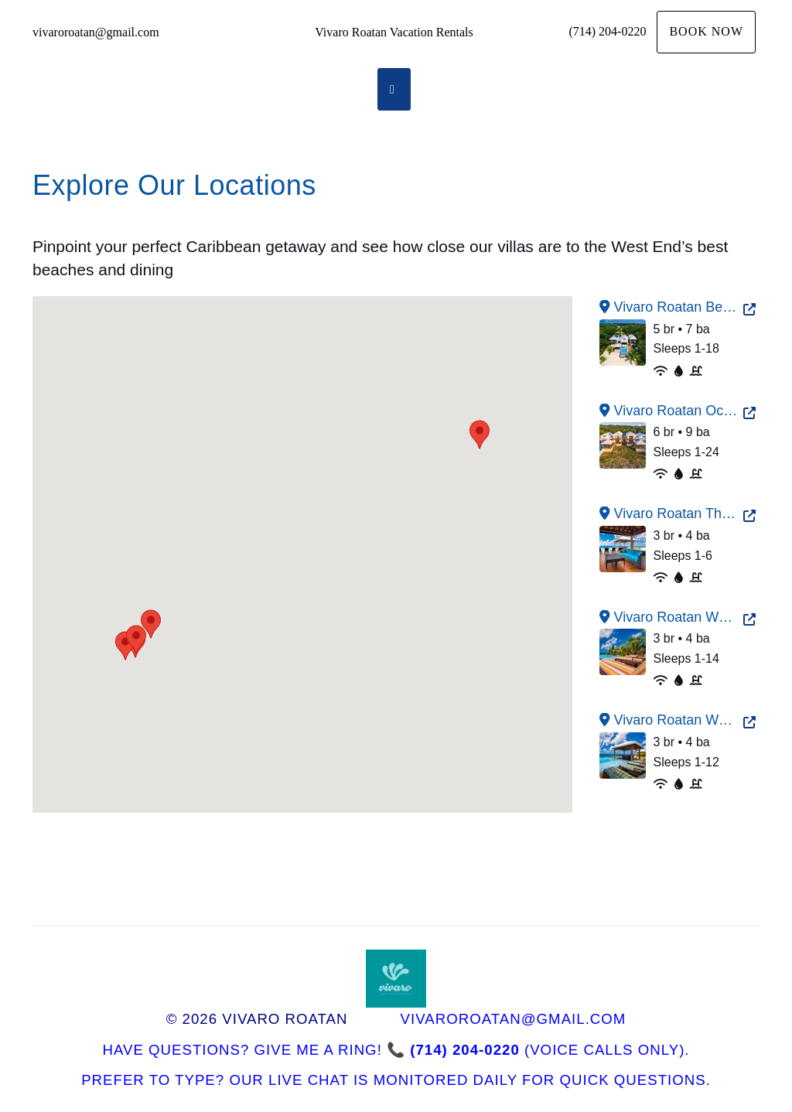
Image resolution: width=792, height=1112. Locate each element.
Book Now (706, 31)
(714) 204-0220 (607, 31)
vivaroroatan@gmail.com (95, 32)
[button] (479, 434)
